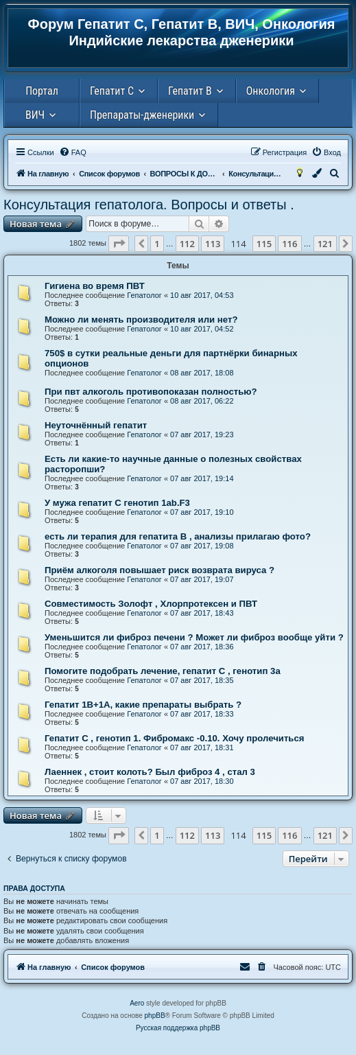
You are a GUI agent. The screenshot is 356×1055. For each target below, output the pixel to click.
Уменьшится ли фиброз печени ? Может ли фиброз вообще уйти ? (194, 637)
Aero (137, 1003)
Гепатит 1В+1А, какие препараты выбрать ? (143, 704)
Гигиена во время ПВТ (95, 286)
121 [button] (325, 243)
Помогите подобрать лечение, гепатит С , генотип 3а (163, 671)
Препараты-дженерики (142, 114)
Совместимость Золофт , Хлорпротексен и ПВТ (151, 604)
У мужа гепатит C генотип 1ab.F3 (117, 503)
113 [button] (212, 243)
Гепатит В (190, 90)
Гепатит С (112, 90)
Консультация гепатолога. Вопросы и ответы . (148, 204)
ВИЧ (35, 114)
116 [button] (289, 243)
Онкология (270, 90)
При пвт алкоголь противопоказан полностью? (151, 391)
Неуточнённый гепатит (96, 425)
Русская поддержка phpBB (178, 1028)
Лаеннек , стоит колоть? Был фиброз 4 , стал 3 (150, 772)
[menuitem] (72, 152)
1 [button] (156, 243)
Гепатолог (144, 295)
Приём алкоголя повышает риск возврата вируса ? (159, 570)
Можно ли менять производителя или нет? (141, 319)
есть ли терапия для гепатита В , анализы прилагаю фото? (178, 536)
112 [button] (187, 243)
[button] (118, 243)
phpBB (155, 1015)
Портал (41, 90)
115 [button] (264, 243)
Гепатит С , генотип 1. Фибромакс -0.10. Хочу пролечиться (175, 738)
